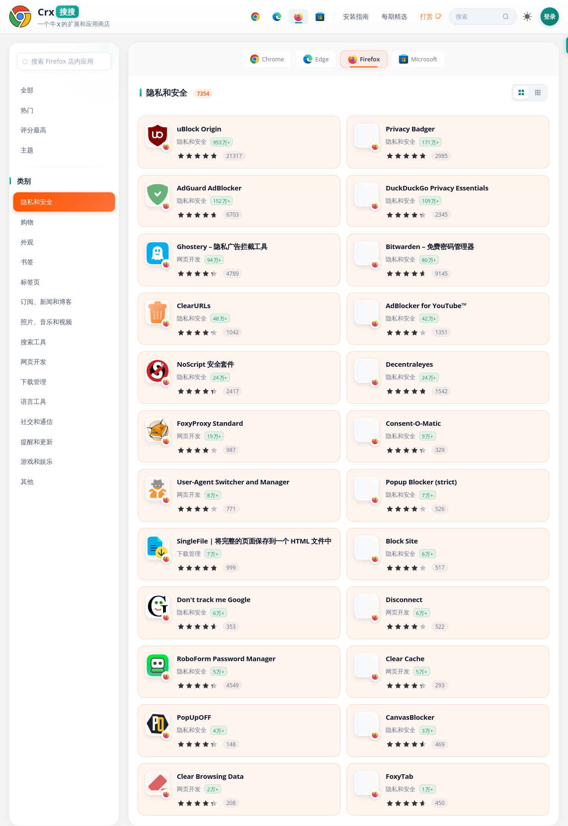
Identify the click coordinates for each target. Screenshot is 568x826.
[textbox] (64, 61)
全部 (27, 90)
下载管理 (33, 381)
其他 (27, 481)
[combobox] (64, 61)
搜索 (483, 16)
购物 (27, 221)
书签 (27, 261)
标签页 (30, 281)
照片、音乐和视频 (46, 321)
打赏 (431, 16)
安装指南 (356, 16)
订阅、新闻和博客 (46, 301)
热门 (27, 110)
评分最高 (33, 129)
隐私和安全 (37, 201)
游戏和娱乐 (37, 461)
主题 (27, 150)
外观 (27, 242)
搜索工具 (33, 341)
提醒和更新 (37, 441)
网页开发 (33, 361)
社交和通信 (37, 421)
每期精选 (394, 16)
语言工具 (33, 401)
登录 (550, 16)
